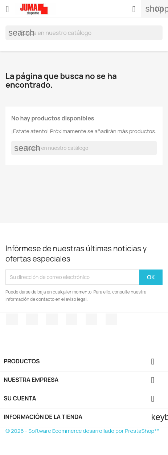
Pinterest (91, 319)
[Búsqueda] (84, 32)
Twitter (32, 319)
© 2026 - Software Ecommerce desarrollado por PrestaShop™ (82, 431)
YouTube (71, 319)
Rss (52, 319)
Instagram (111, 319)
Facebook (12, 319)
